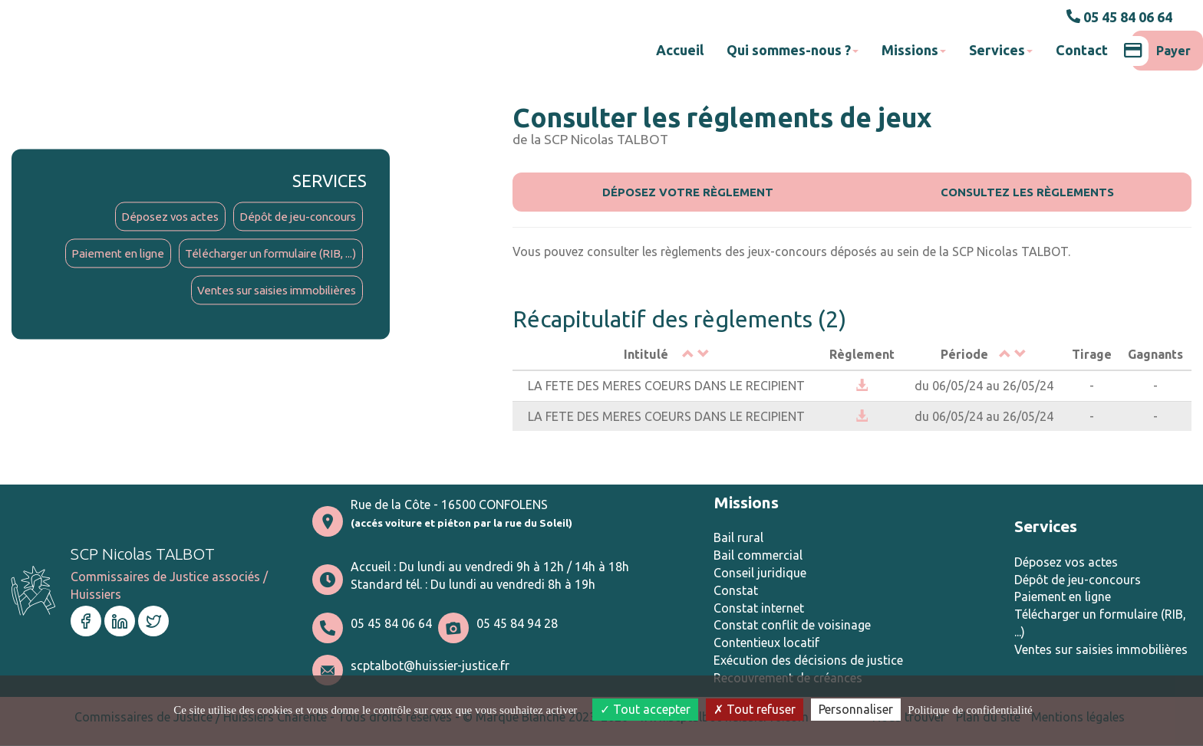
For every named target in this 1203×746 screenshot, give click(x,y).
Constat (736, 592)
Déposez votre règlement (688, 192)
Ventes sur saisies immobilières (269, 295)
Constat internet (759, 609)
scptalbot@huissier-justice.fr (430, 667)
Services (1001, 50)
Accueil (680, 50)
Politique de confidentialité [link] (970, 710)
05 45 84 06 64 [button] (1119, 17)
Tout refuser (755, 709)
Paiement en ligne (100, 257)
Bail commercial (758, 557)
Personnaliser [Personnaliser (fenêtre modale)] (856, 709)
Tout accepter (645, 709)
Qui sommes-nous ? (793, 50)
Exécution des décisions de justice (808, 662)
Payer (1161, 50)
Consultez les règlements (1027, 192)
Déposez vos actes (156, 218)
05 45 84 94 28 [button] (517, 625)
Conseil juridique (760, 574)
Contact (1082, 50)
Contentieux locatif (766, 644)
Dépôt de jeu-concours (292, 218)
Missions (914, 50)
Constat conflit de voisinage (792, 626)
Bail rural (738, 539)
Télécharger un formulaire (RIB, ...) (263, 257)
